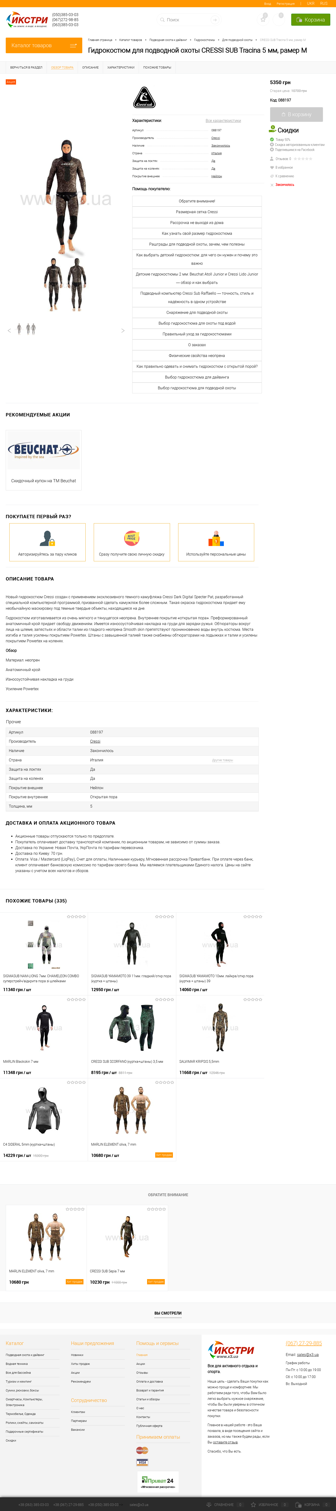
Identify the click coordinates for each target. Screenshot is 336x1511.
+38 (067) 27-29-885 (68, 1505)
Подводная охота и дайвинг (25, 1351)
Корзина (312, 1505)
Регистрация (286, 4)
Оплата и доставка (149, 1378)
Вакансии (78, 1426)
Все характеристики (223, 120)
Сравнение (225, 1505)
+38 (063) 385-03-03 (33, 1505)
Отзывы (142, 1369)
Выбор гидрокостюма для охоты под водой (197, 323)
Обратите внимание (168, 1191)
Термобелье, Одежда (21, 1410)
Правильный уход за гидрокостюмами (197, 334)
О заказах (197, 345)
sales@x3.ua (308, 1351)
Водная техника (17, 1360)
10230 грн (127, 1279)
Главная (142, 1351)
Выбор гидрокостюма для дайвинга (197, 377)
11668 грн (202, 1069)
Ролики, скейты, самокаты (25, 1419)
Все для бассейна (18, 1369)
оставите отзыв (225, 1439)
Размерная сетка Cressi (197, 212)
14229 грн (26, 1152)
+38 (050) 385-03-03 (103, 1505)
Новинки (77, 1351)
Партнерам (79, 1417)
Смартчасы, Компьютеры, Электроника (24, 1398)
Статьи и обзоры (148, 1396)
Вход (267, 4)
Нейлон (216, 176)
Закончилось (220, 145)
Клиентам (78, 1408)
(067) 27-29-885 (304, 1340)
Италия (216, 153)
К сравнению (282, 175)
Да (213, 161)
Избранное (270, 1505)
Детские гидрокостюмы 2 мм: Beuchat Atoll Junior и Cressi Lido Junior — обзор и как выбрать (197, 278)
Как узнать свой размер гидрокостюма (197, 233)
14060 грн (193, 986)
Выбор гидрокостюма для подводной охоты (197, 388)
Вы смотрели (168, 1309)
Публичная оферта (149, 1422)
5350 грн (300, 86)
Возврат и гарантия (150, 1387)
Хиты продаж (80, 1360)
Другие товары (222, 759)
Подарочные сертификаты (24, 1428)
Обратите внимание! (197, 201)
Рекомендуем (81, 1378)
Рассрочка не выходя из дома (197, 222)
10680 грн (132, 1152)
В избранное (281, 167)
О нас (140, 1405)
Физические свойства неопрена (197, 355)
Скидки (11, 1437)
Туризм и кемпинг (19, 1378)
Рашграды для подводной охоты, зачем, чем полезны (197, 244)
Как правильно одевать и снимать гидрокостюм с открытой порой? (197, 366)
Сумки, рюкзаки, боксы (22, 1387)
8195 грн (111, 1069)
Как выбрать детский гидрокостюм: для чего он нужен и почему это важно (197, 259)
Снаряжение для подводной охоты (197, 312)
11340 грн (17, 986)
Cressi (215, 138)
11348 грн (17, 1069)
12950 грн (105, 986)
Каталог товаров (44, 45)
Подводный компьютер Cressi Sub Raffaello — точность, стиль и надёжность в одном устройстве (196, 297)
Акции (75, 1369)
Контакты (143, 1413)
